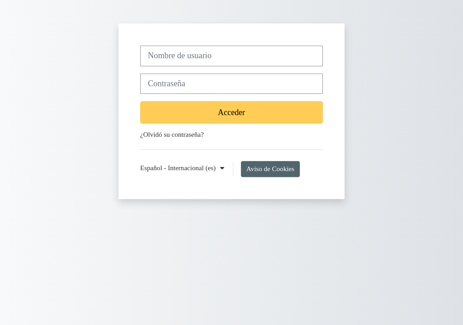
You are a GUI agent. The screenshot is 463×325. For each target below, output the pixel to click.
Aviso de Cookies (270, 168)
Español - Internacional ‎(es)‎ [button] (178, 168)
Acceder (231, 112)
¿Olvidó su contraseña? (172, 134)
